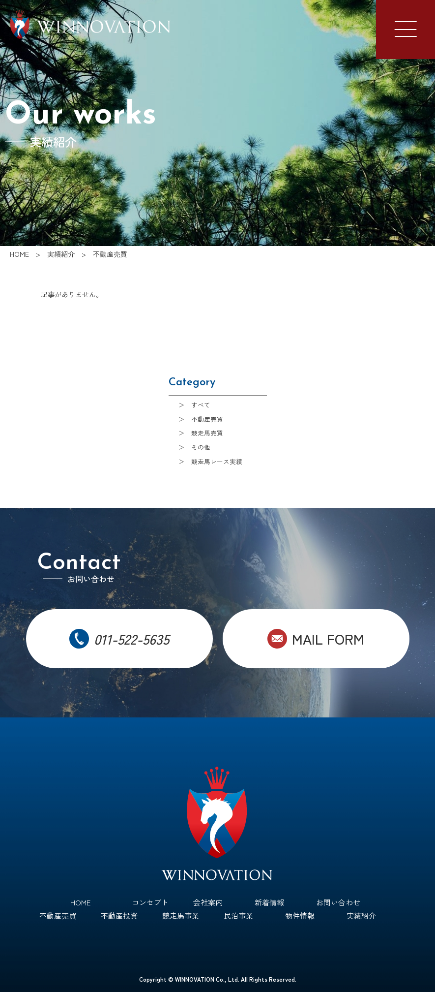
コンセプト (150, 902)
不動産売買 (57, 915)
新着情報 (269, 902)
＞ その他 (194, 447)
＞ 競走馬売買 (200, 432)
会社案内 (208, 902)
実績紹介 (361, 915)
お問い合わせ (338, 902)
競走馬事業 (180, 915)
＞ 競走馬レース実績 (210, 461)
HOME (80, 902)
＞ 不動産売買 (200, 419)
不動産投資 (119, 915)
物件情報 (300, 915)
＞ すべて (194, 404)
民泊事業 (238, 915)
